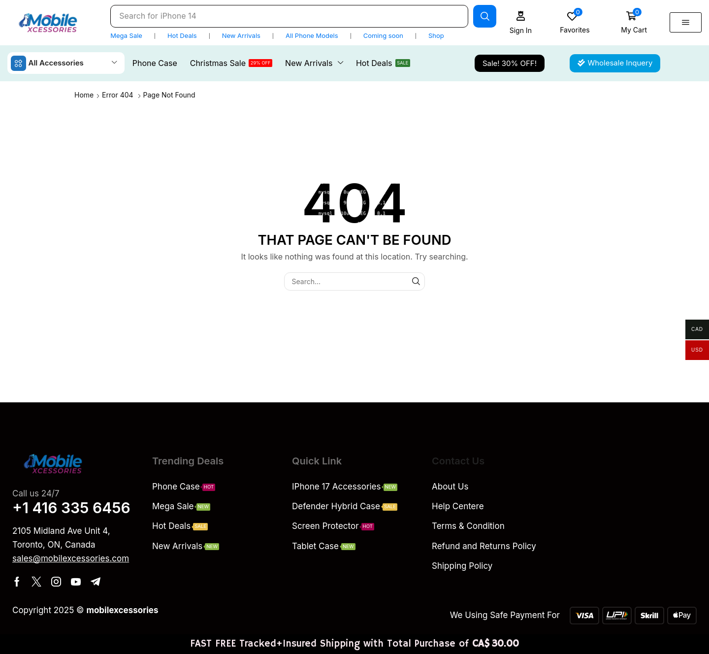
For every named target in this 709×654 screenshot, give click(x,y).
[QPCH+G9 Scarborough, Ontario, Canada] (634, 520)
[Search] (484, 16)
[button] (520, 22)
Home (84, 95)
